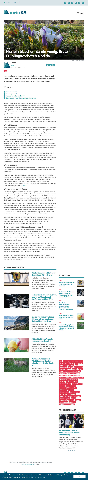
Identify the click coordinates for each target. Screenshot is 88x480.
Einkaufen (62, 369)
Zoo (75, 367)
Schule (61, 377)
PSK (76, 365)
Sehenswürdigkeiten (65, 383)
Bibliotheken (63, 396)
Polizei (61, 365)
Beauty (68, 398)
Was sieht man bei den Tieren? (15, 96)
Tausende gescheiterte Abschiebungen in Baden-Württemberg (69, 432)
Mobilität (72, 363)
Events (61, 363)
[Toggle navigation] (80, 13)
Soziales (76, 375)
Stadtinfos (79, 363)
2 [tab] (70, 450)
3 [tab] (72, 450)
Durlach (70, 396)
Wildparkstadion (71, 388)
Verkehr (81, 377)
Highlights (62, 390)
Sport (69, 361)
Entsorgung (77, 392)
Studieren (62, 375)
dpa (12, 65)
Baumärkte (72, 402)
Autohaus (71, 404)
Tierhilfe (74, 369)
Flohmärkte (70, 400)
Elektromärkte (63, 404)
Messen (67, 365)
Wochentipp (69, 375)
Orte (81, 383)
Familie (78, 373)
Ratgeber (62, 381)
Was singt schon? (11, 94)
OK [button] (79, 476)
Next (81, 421)
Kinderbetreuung (64, 392)
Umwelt (80, 369)
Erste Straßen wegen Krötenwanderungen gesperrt (21, 98)
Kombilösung (63, 367)
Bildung (69, 369)
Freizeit (67, 363)
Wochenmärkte (64, 402)
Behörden (62, 386)
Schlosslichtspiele (65, 394)
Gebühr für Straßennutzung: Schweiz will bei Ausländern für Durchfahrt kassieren (43, 319)
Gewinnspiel (70, 373)
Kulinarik (80, 367)
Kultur (72, 365)
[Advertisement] (71, 76)
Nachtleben (63, 388)
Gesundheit (63, 373)
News (64, 361)
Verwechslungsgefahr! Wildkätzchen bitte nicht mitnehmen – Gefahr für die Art (43, 362)
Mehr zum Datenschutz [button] (38, 477)
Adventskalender (71, 386)
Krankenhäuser (73, 379)
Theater (75, 381)
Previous (61, 421)
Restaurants (74, 377)
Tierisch (70, 367)
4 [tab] (74, 450)
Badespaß (67, 371)
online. (25, 185)
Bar (71, 392)
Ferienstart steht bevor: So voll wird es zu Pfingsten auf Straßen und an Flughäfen (44, 297)
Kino (73, 371)
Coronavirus (75, 361)
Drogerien (78, 400)
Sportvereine (70, 390)
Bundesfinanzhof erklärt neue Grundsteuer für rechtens (43, 274)
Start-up (73, 394)
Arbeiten (67, 377)
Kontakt (7, 3)
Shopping (68, 381)
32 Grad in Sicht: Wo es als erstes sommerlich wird (42, 340)
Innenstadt (75, 383)
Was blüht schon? (11, 92)
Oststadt (62, 398)
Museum (78, 371)
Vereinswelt (77, 396)
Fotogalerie (63, 400)
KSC (81, 361)
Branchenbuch (63, 379)
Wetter (61, 371)
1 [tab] (68, 450)
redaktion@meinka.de (27, 464)
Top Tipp (73, 398)
